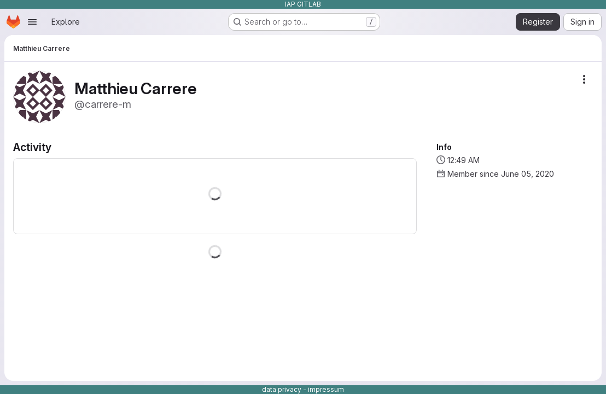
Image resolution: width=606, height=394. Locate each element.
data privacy (281, 389)
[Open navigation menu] (32, 22)
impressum (326, 389)
